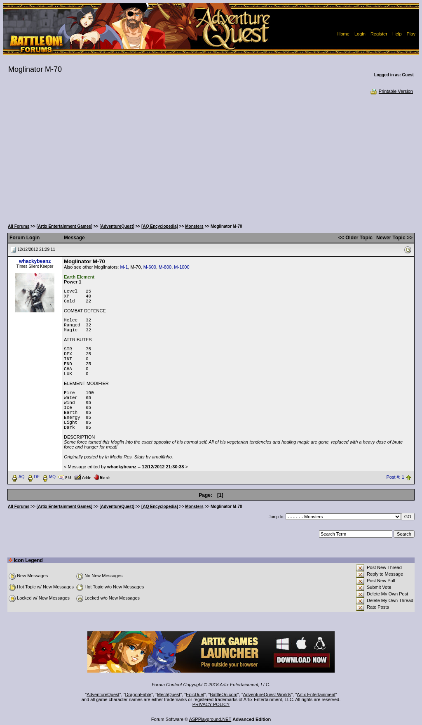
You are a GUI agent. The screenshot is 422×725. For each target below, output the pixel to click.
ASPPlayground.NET (210, 719)
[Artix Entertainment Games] (65, 226)
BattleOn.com (223, 694)
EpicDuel (195, 694)
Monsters (194, 226)
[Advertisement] (211, 157)
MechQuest (168, 694)
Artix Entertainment (316, 694)
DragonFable (138, 694)
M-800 (165, 266)
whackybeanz (35, 261)
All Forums (18, 226)
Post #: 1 (395, 477)
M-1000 (181, 266)
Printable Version (391, 91)
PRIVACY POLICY (211, 704)
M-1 (124, 266)
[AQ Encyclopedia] (159, 226)
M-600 (149, 266)
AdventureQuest (103, 694)
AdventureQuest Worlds (267, 694)
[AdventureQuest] (116, 226)
